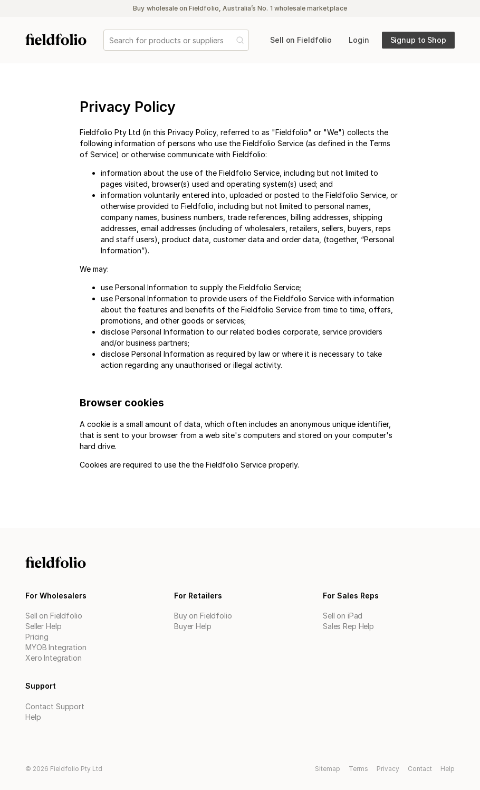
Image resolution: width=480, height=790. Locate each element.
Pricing (37, 636)
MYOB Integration (56, 647)
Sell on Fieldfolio (53, 615)
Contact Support (54, 706)
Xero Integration (53, 657)
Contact (420, 769)
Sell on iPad (342, 615)
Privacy (388, 769)
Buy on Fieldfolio (203, 615)
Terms (358, 769)
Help (33, 716)
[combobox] (110, 40)
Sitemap (327, 769)
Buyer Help (193, 626)
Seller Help (43, 626)
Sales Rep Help (348, 626)
